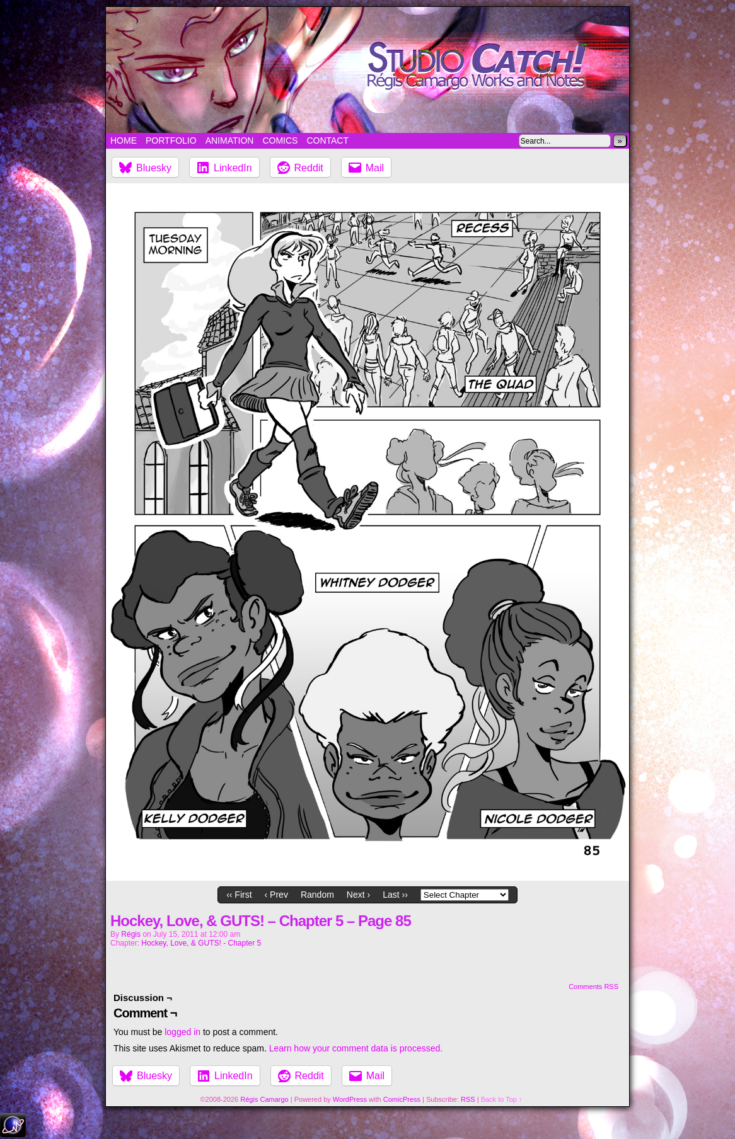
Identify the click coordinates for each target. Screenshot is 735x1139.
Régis (131, 934)
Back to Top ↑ (502, 1099)
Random (317, 895)
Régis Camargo (264, 1099)
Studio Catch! (367, 70)
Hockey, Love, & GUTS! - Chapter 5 (201, 943)
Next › (358, 895)
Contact (327, 140)
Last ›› (395, 895)
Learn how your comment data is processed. (356, 1048)
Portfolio (171, 140)
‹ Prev (276, 895)
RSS (468, 1099)
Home (123, 140)
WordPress (350, 1099)
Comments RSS (593, 986)
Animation (229, 140)
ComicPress (401, 1099)
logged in (182, 1032)
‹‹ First (239, 895)
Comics (280, 140)
